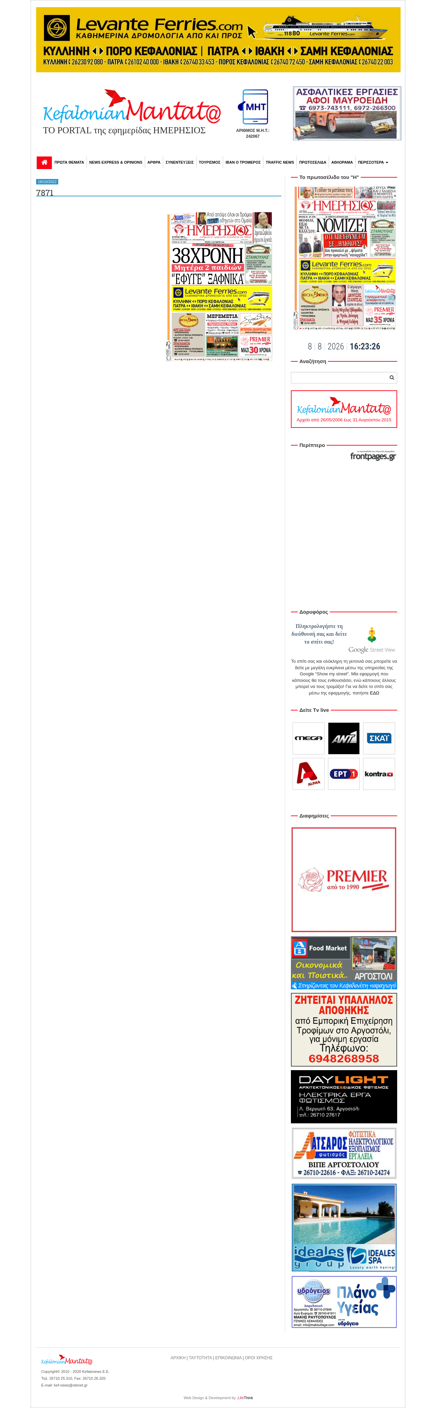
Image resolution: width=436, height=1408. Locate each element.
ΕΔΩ (374, 692)
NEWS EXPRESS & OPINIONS (115, 162)
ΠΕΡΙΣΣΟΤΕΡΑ (373, 162)
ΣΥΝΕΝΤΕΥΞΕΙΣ (180, 162)
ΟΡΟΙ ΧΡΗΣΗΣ (259, 1357)
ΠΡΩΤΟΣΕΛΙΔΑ (312, 162)
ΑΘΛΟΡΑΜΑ (342, 162)
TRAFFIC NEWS (280, 162)
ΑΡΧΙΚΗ (178, 1357)
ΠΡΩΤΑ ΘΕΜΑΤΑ (69, 162)
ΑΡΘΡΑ (153, 162)
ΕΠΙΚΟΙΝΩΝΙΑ (228, 1357)
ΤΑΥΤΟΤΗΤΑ (200, 1357)
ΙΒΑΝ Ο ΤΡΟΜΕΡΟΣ (243, 162)
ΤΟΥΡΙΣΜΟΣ (209, 162)
